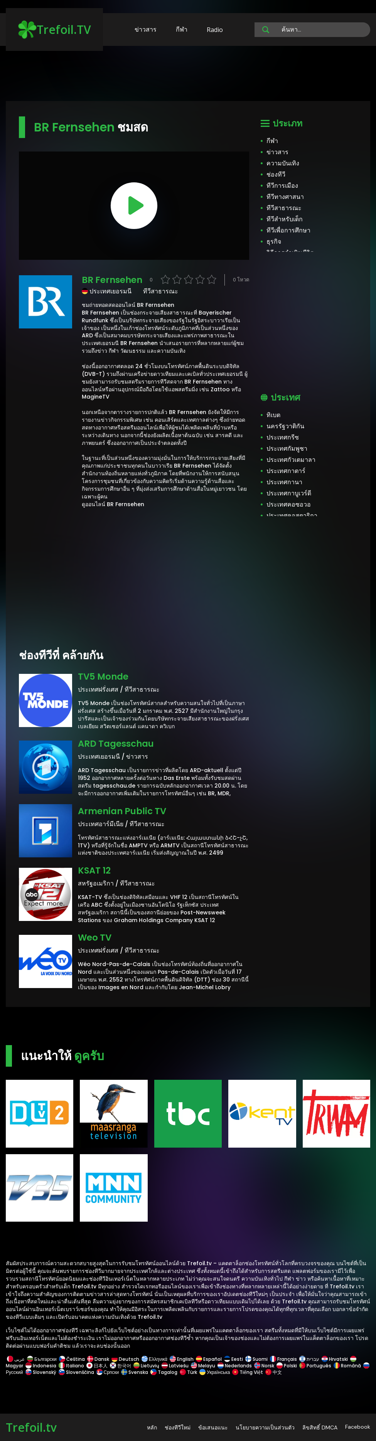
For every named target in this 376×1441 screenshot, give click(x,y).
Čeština (72, 1359)
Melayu (203, 1365)
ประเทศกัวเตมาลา (290, 459)
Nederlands (234, 1365)
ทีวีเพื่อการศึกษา (288, 230)
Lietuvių (146, 1365)
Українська (214, 1372)
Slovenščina (76, 1372)
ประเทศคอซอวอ (288, 504)
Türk (188, 1372)
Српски (107, 1372)
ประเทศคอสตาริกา (291, 515)
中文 (273, 1372)
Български (42, 1359)
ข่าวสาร (146, 29)
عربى (16, 1359)
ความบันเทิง (282, 163)
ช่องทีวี (275, 174)
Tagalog (164, 1372)
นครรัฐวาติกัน (285, 426)
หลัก (152, 1427)
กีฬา (181, 29)
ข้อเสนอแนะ (213, 1427)
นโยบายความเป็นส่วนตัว (265, 1427)
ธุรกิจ (273, 241)
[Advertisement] (188, 77)
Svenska (134, 1372)
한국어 (120, 1365)
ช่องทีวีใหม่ (178, 1427)
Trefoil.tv (31, 1427)
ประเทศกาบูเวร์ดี (288, 493)
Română (347, 1365)
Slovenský (40, 1372)
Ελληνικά (154, 1359)
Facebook (357, 1426)
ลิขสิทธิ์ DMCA (319, 1427)
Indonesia (40, 1365)
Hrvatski (334, 1359)
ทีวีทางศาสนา (285, 196)
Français (283, 1359)
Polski (286, 1365)
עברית (309, 1359)
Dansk (98, 1359)
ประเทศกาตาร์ (285, 470)
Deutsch (125, 1359)
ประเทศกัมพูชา (286, 448)
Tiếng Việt (247, 1372)
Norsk (264, 1365)
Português (315, 1365)
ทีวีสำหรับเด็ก (284, 219)
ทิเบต (273, 415)
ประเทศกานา (284, 482)
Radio (215, 29)
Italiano (71, 1365)
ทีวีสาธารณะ (284, 208)
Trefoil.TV (54, 29)
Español (209, 1359)
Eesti (233, 1359)
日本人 (97, 1365)
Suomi (256, 1359)
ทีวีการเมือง (282, 185)
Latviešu (175, 1365)
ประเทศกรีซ (282, 437)
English (182, 1359)
